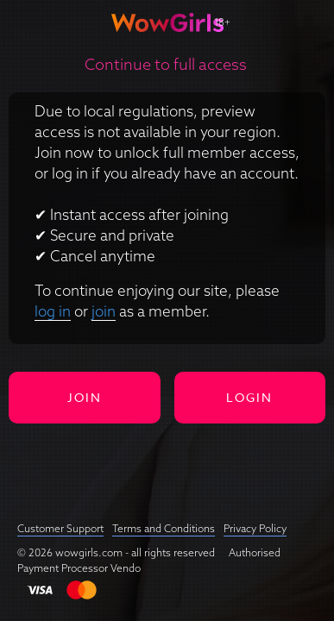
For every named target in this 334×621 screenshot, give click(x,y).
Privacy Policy (255, 528)
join (103, 311)
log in (53, 311)
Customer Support (60, 528)
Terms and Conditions (163, 528)
